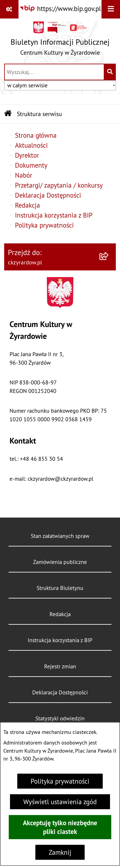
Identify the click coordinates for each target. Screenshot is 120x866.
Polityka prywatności (60, 781)
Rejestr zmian (60, 666)
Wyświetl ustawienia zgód (60, 802)
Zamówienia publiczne (60, 561)
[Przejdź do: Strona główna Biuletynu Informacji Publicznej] (8, 114)
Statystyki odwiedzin (60, 718)
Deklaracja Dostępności (48, 195)
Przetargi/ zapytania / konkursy (59, 185)
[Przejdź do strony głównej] (60, 40)
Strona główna (36, 135)
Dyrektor (27, 155)
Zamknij (60, 852)
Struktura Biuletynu (60, 587)
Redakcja (27, 205)
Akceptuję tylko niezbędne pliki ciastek (60, 827)
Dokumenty (31, 165)
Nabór (23, 175)
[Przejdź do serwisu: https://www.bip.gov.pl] (60, 8)
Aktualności (31, 145)
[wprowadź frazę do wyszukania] (54, 72)
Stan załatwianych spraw (60, 535)
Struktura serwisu (39, 114)
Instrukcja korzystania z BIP (54, 215)
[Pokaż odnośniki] (9, 9)
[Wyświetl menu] (110, 9)
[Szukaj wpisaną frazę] (110, 72)
